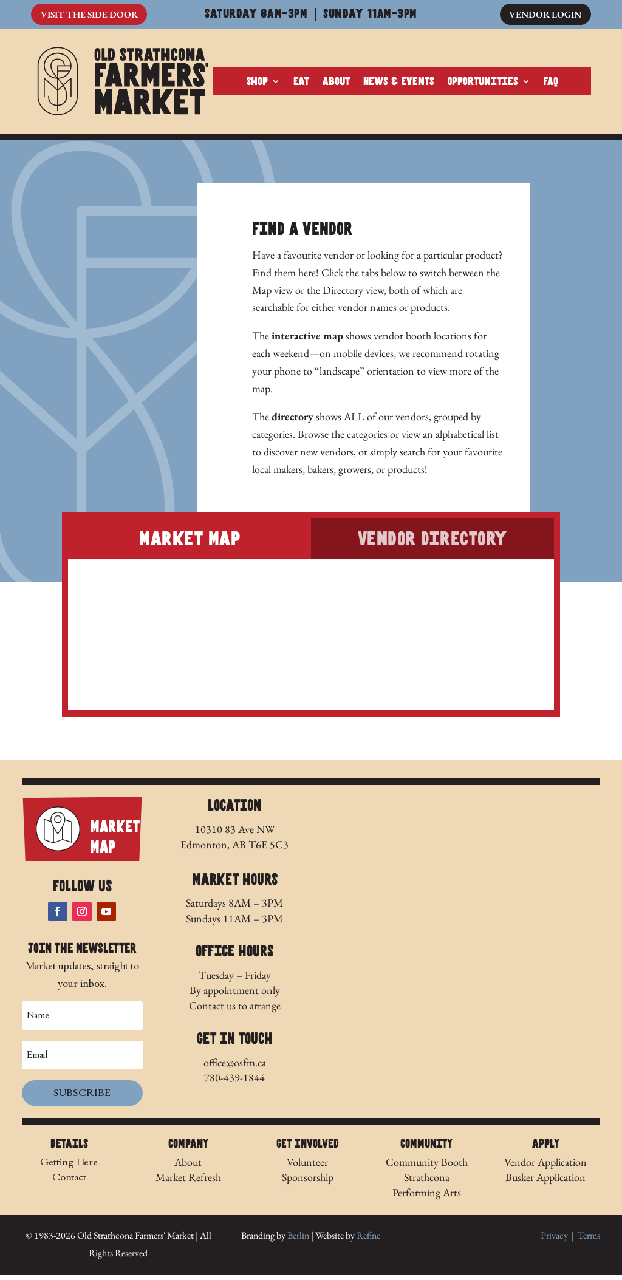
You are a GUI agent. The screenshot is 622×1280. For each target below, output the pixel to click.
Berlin (298, 1240)
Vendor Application (545, 1167)
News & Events (398, 84)
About (336, 84)
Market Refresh (188, 1183)
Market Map (189, 544)
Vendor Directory (432, 544)
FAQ (551, 84)
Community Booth (427, 1167)
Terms (589, 1240)
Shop (257, 84)
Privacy (554, 1240)
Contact (69, 1182)
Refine (368, 1240)
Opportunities (483, 84)
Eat (301, 84)
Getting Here (69, 1166)
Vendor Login (543, 15)
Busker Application (545, 1183)
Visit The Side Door (92, 15)
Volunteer (307, 1167)
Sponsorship (307, 1183)
